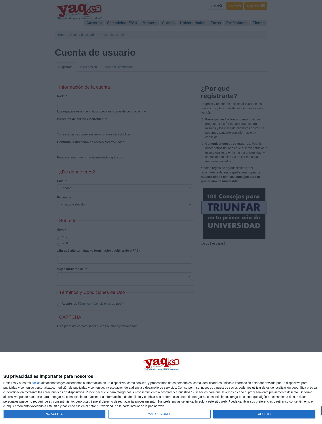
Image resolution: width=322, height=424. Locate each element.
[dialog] (161, 388)
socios (36, 382)
